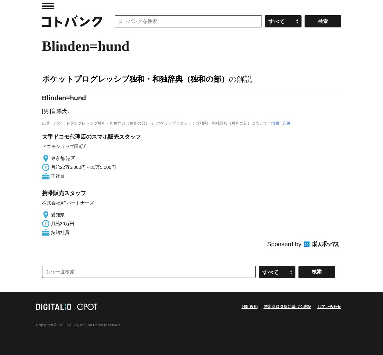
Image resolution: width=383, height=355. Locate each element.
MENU (48, 6)
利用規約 (250, 306)
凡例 (287, 123)
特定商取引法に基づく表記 (287, 306)
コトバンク (72, 21)
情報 (275, 123)
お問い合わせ (329, 306)
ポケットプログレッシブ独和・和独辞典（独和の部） (135, 79)
